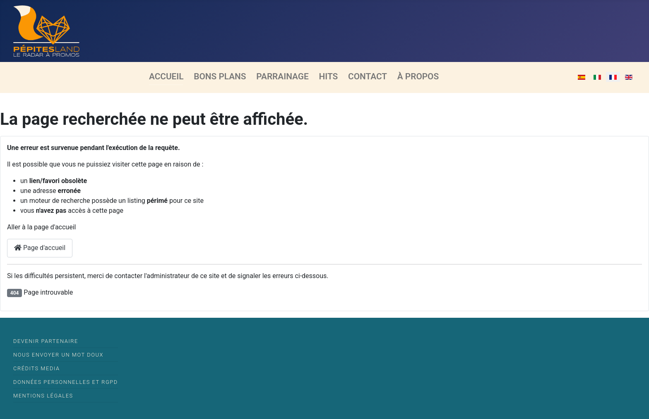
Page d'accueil (39, 248)
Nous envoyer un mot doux (58, 355)
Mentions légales (43, 396)
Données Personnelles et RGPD (65, 382)
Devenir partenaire (45, 341)
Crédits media (36, 368)
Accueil (166, 76)
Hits (328, 76)
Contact (367, 76)
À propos (418, 76)
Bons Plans (220, 76)
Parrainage (282, 76)
